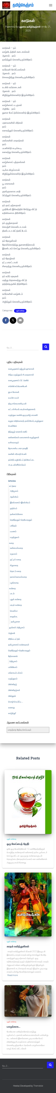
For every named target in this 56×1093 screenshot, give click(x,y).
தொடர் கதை (15, 571)
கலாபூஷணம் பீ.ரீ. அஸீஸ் (18, 380)
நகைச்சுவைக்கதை (18, 577)
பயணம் (13, 531)
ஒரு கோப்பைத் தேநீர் (18, 844)
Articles (12, 481)
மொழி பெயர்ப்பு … (15, 701)
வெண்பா (14, 611)
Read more (12, 975)
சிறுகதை (14, 565)
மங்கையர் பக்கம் (15, 673)
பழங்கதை (14, 583)
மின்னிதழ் (12, 684)
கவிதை (12, 588)
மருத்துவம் (14, 537)
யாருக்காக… (13, 1026)
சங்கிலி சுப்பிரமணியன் (17, 386)
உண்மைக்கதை (16, 548)
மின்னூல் (12, 696)
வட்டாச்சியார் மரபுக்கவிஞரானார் (21, 409)
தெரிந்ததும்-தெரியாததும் (21, 520)
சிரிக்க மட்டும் (14, 639)
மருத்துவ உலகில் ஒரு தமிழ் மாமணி (23, 415)
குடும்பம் (13, 508)
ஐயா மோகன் (13, 392)
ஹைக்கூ (14, 616)
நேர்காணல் (13, 656)
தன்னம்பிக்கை (16, 514)
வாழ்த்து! (12, 713)
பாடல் (12, 593)
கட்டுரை (12, 486)
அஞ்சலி (11, 633)
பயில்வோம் (12, 667)
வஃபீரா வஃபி (13, 398)
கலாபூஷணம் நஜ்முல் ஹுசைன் (21, 369)
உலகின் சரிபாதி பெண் (17, 454)
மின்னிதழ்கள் (14, 690)
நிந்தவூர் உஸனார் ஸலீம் (17, 432)
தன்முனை (15, 621)
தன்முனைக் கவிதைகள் (18, 644)
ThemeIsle (38, 1086)
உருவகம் (13, 554)
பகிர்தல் (13, 526)
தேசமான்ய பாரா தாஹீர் (18, 448)
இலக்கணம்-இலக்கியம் (20, 502)
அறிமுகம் (14, 491)
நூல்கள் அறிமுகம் (17, 627)
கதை (11, 543)
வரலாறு (11, 707)
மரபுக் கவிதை (16, 605)
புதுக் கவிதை (20, 311)
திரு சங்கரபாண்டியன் (17, 403)
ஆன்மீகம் (14, 497)
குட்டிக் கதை (15, 559)
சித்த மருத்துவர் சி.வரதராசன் (21, 375)
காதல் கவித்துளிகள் (18, 946)
